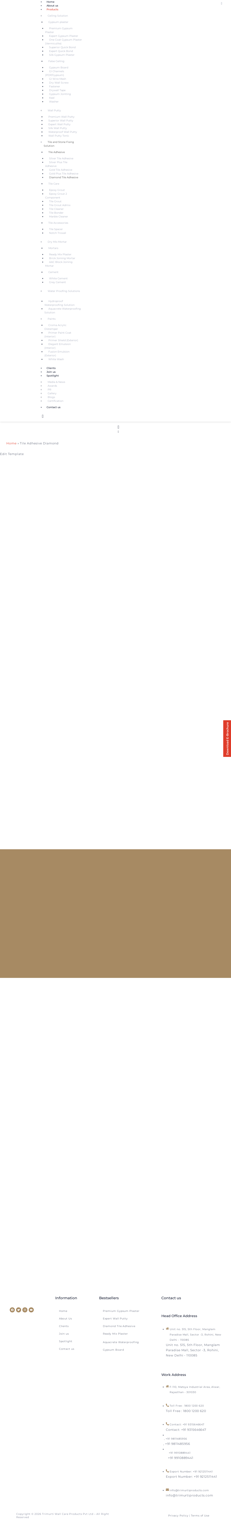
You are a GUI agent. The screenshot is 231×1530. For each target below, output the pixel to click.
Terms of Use (200, 1516)
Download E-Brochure (226, 739)
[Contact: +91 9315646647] (186, 1431)
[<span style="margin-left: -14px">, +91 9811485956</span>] (178, 1445)
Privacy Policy (178, 1516)
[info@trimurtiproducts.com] (189, 1496)
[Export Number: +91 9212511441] (191, 1478)
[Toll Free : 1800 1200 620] (186, 1413)
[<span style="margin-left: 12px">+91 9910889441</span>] (179, 1459)
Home (11, 443)
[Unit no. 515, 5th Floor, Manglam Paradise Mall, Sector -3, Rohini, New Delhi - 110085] (193, 1352)
